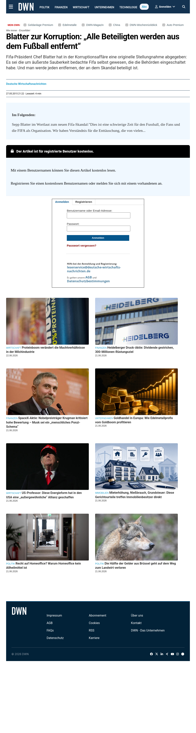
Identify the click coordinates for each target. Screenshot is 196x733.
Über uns (137, 615)
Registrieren (83, 201)
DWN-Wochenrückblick (143, 24)
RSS (91, 630)
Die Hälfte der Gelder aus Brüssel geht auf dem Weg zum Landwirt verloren (135, 566)
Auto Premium (175, 24)
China (116, 24)
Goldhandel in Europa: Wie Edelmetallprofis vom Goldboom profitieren (134, 420)
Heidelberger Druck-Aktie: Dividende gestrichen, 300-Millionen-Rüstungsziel (134, 350)
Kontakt (136, 623)
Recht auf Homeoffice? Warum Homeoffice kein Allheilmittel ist (43, 566)
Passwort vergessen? (81, 245)
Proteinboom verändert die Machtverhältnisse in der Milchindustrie (45, 350)
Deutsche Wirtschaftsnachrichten (26, 83)
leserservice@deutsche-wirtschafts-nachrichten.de (94, 269)
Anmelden (62, 201)
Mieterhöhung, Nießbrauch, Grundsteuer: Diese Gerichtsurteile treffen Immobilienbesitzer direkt (134, 495)
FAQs (50, 630)
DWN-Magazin (95, 24)
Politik (45, 7)
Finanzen (61, 7)
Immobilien (102, 493)
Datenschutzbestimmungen (88, 281)
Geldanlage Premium (40, 24)
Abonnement (97, 615)
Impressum (54, 615)
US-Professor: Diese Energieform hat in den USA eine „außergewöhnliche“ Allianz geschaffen (44, 495)
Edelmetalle (70, 24)
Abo (144, 6)
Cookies (94, 623)
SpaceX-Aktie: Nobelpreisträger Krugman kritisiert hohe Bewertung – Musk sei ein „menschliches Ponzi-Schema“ (46, 422)
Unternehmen (104, 7)
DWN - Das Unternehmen (148, 630)
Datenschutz (55, 638)
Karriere (94, 638)
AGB (88, 277)
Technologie (128, 7)
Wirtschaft (81, 7)
